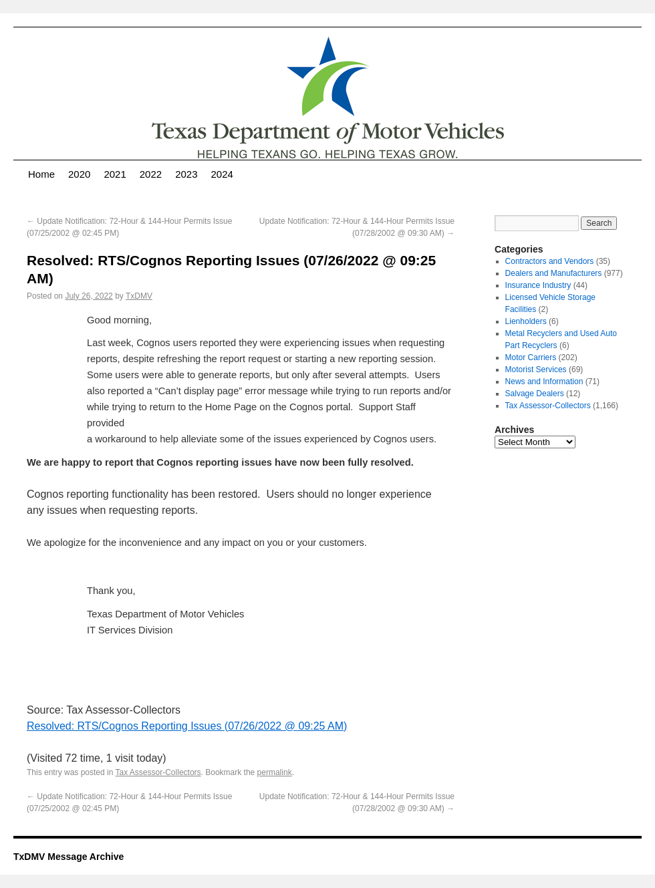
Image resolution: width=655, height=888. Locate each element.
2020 (79, 174)
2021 (115, 174)
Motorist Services (536, 369)
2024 (222, 174)
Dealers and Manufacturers (553, 273)
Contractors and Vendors (549, 261)
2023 (186, 174)
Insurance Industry (538, 285)
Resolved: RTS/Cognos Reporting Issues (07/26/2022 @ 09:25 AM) (187, 726)
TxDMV (139, 296)
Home (41, 174)
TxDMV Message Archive (68, 856)
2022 (151, 174)
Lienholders (526, 321)
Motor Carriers (531, 357)
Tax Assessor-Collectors (158, 772)
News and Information (544, 381)
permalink (274, 772)
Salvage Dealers (534, 393)
